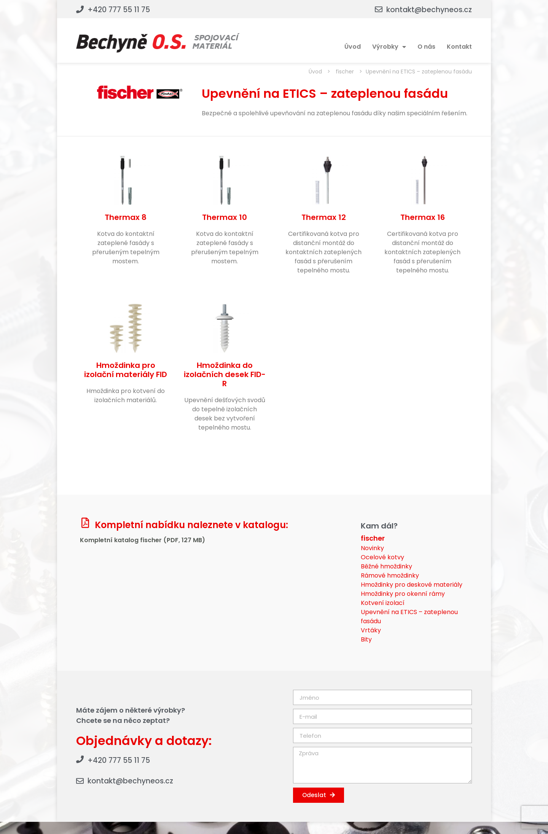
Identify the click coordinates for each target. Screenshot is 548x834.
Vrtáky (371, 630)
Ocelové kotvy (382, 557)
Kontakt (459, 46)
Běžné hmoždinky (386, 566)
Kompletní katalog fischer (121, 540)
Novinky (372, 548)
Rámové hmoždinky (390, 575)
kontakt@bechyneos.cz (429, 10)
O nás (426, 46)
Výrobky (389, 47)
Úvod (352, 46)
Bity (366, 639)
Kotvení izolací (383, 602)
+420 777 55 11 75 (119, 10)
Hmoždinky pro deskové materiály (411, 584)
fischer (345, 71)
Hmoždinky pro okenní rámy (403, 593)
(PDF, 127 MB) (184, 540)
